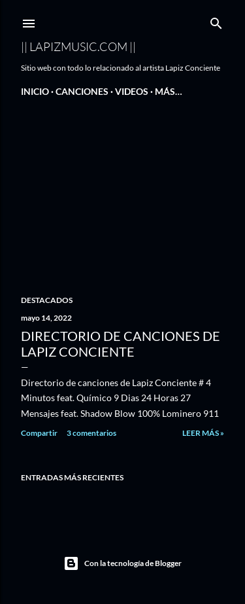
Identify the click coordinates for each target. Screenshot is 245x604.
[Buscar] (216, 20)
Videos (131, 91)
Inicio (35, 91)
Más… (168, 91)
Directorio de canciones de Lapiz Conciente (120, 343)
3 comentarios (91, 433)
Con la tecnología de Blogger (122, 563)
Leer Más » (203, 433)
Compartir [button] (39, 433)
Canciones (82, 91)
